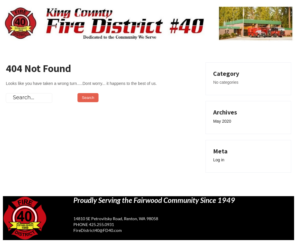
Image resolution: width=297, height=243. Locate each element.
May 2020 (222, 121)
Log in (218, 160)
